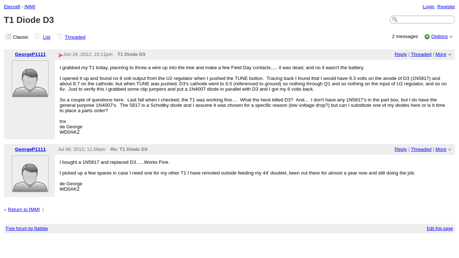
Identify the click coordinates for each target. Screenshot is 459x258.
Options (439, 36)
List (47, 37)
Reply (401, 54)
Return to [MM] (24, 209)
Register (446, 6)
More (440, 54)
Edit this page (440, 228)
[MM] (29, 6)
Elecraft (12, 6)
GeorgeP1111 (30, 54)
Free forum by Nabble (27, 228)
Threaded (75, 37)
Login (429, 6)
